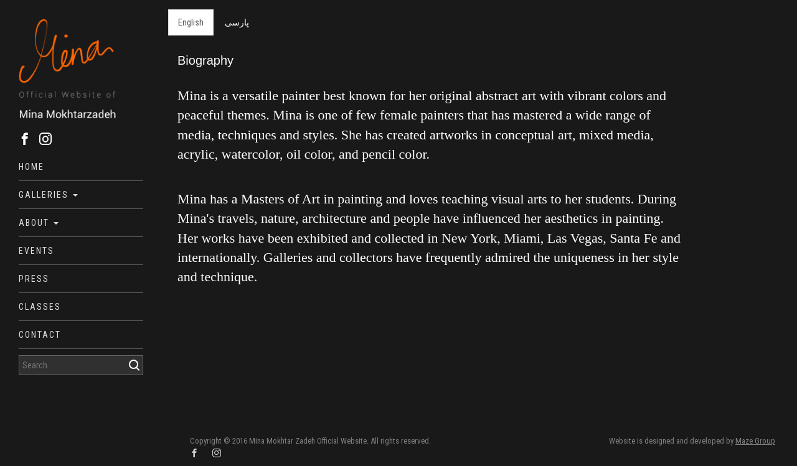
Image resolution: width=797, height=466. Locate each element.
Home (31, 167)
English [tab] (191, 22)
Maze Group (755, 440)
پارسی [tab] (237, 22)
